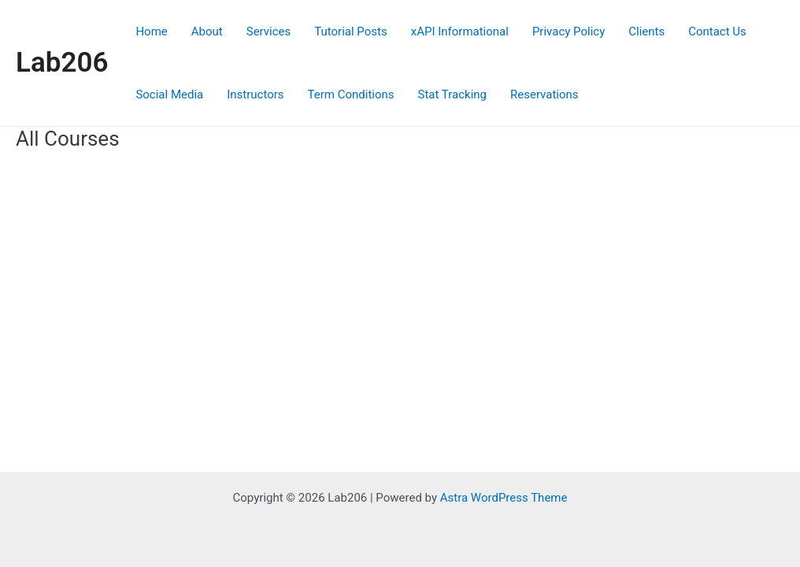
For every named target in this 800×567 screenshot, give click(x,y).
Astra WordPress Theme (504, 498)
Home (151, 31)
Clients (646, 31)
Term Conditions (351, 94)
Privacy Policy (568, 31)
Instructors (255, 94)
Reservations (544, 94)
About (207, 31)
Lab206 (62, 62)
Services (268, 31)
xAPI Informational (460, 31)
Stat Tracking (452, 94)
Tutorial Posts (350, 31)
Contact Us (717, 31)
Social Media (169, 94)
